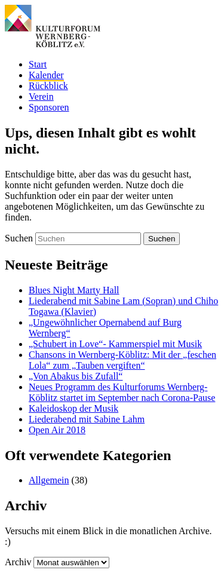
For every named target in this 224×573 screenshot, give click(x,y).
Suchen (19, 238)
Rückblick (48, 86)
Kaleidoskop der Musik (73, 408)
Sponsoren (49, 107)
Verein (41, 96)
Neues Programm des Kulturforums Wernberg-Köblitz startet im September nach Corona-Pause (122, 392)
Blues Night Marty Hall (74, 290)
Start (38, 64)
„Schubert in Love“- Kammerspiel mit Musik (115, 344)
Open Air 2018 (57, 430)
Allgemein (49, 480)
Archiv (18, 562)
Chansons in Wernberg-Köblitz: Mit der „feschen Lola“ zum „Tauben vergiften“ (122, 360)
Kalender (46, 75)
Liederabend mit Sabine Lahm (87, 419)
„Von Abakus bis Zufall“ (75, 376)
